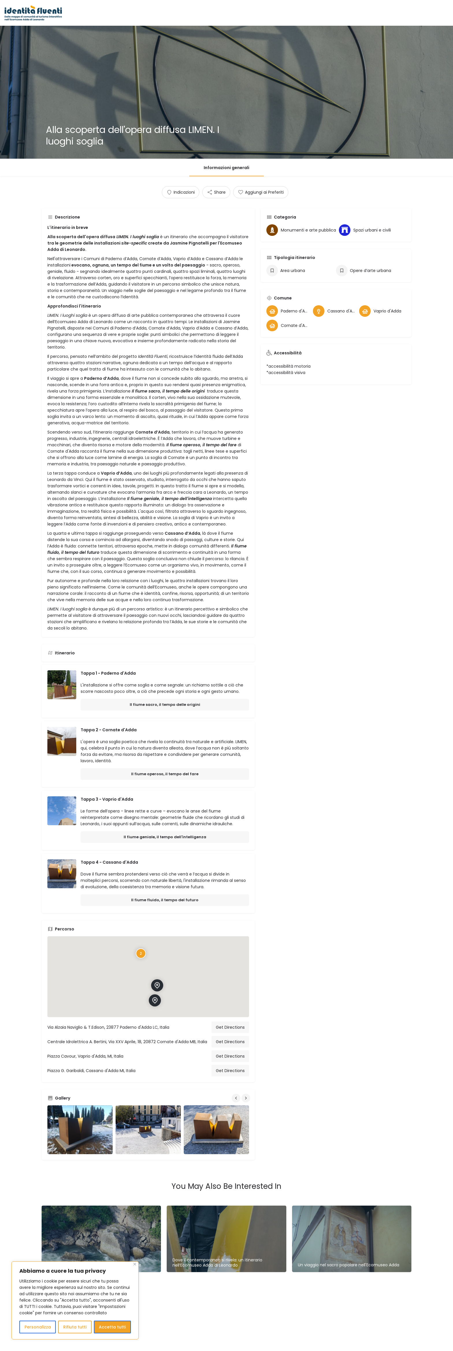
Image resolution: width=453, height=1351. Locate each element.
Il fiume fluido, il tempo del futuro (164, 900)
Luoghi (232, 13)
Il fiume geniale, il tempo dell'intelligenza (165, 837)
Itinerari (255, 13)
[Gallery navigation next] (246, 1098)
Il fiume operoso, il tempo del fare (164, 774)
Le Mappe (202, 13)
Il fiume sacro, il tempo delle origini (165, 704)
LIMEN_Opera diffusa (316, 13)
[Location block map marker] (157, 985)
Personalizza (38, 1327)
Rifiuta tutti (74, 1327)
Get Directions (230, 1027)
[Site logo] (34, 12)
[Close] (134, 1264)
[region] (75, 1300)
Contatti (383, 13)
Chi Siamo (356, 13)
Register (436, 13)
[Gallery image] (80, 1129)
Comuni (279, 13)
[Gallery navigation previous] (237, 1098)
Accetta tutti (112, 1327)
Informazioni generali (226, 168)
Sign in (415, 13)
